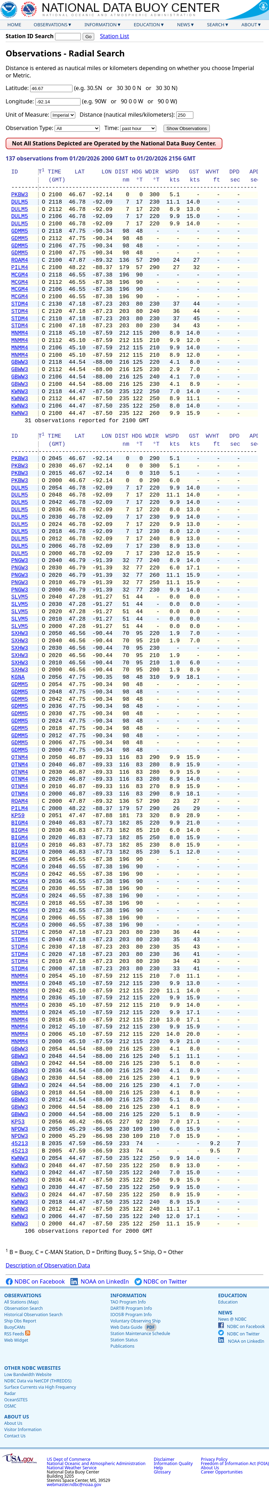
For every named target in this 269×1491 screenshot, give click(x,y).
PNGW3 (19, 561)
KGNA (18, 677)
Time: (111, 128)
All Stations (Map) (21, 1302)
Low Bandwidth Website (27, 1374)
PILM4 (19, 268)
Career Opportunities (222, 1472)
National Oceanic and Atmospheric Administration (96, 1463)
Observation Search (23, 1308)
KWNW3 (19, 392)
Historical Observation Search (33, 1315)
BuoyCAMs (14, 1327)
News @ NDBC (232, 1319)
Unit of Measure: (27, 114)
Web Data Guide (126, 1327)
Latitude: (17, 88)
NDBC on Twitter (160, 1281)
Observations (50, 24)
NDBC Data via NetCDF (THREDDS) (37, 1381)
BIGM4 (19, 823)
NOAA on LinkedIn (99, 1281)
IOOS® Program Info (131, 1315)
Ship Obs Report (20, 1321)
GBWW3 (19, 362)
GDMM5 (19, 231)
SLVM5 (19, 597)
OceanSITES (16, 1400)
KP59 (18, 816)
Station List (114, 36)
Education (147, 24)
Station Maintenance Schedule (140, 1333)
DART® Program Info (131, 1308)
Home (14, 24)
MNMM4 (19, 333)
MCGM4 (19, 275)
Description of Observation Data (48, 1265)
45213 (19, 1144)
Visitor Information (23, 1429)
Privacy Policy (214, 1459)
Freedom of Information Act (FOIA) (235, 1463)
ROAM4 (19, 260)
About (249, 24)
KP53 (18, 1122)
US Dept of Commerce (69, 1459)
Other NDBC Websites (32, 1368)
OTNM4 (19, 757)
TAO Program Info (128, 1302)
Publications (122, 1346)
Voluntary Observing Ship (135, 1321)
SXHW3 (19, 633)
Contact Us (15, 1436)
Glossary (162, 1472)
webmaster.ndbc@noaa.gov (74, 1484)
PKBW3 (19, 195)
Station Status (124, 1340)
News (183, 24)
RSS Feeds (17, 1334)
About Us (16, 1416)
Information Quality (173, 1463)
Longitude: (20, 101)
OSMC (10, 1406)
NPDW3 (19, 1129)
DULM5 (19, 202)
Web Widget (16, 1340)
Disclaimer (164, 1459)
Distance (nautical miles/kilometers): (127, 114)
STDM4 (19, 304)
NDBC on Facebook (35, 1281)
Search (216, 24)
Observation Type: (29, 128)
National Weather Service (72, 1468)
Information (100, 24)
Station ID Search (30, 36)
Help (158, 1468)
